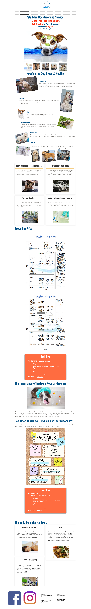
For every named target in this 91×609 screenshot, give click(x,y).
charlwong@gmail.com (60, 600)
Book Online (50, 24)
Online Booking (40, 377)
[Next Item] (65, 46)
